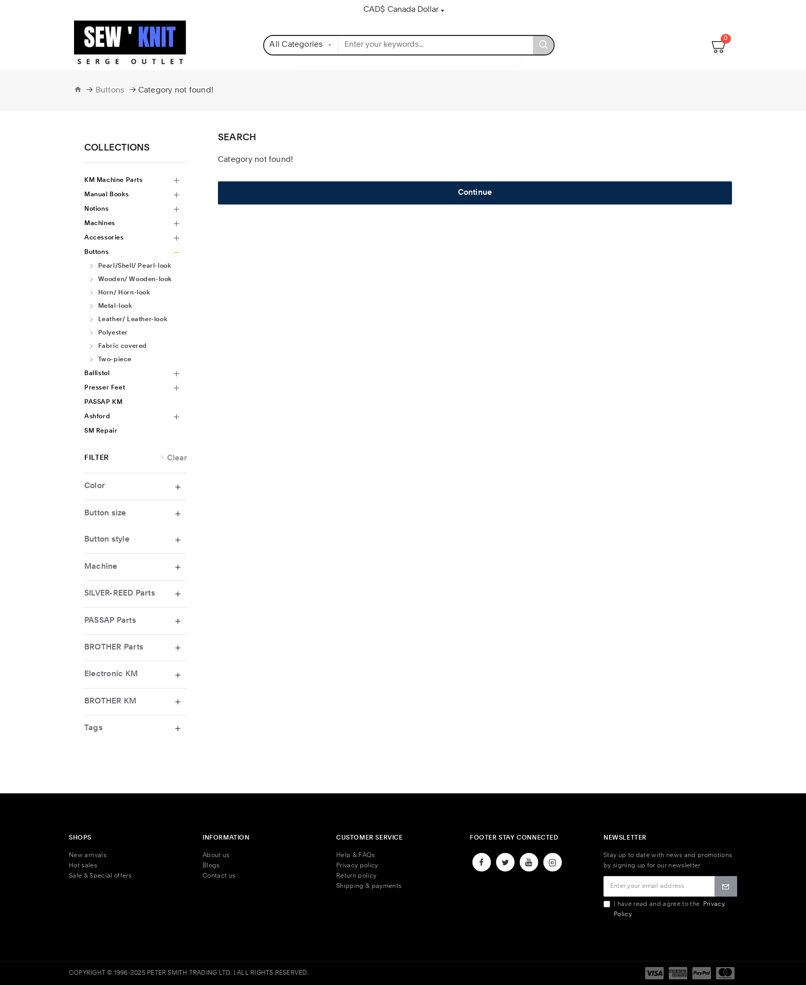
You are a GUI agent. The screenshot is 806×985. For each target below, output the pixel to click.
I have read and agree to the (664, 909)
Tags (93, 728)
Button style (107, 540)
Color (94, 486)
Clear (177, 458)
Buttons (110, 91)
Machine (101, 567)
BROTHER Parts (113, 648)
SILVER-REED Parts (119, 594)
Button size (105, 513)
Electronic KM (111, 674)
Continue (475, 193)
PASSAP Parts (110, 621)
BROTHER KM (110, 701)
